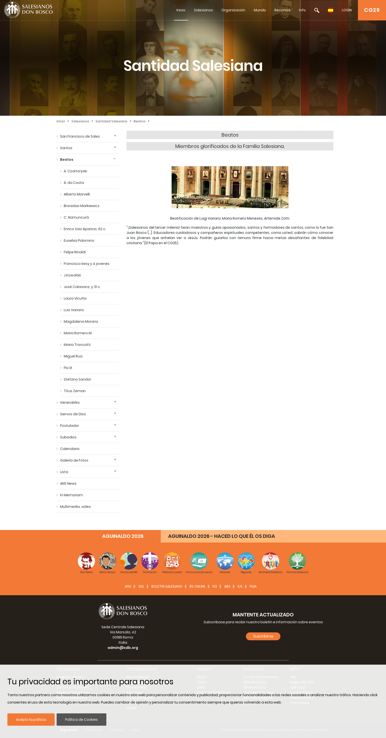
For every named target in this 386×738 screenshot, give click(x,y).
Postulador (69, 425)
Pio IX (68, 367)
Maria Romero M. (78, 333)
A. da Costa (74, 182)
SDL (141, 586)
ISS (214, 586)
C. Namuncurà (76, 217)
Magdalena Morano (81, 321)
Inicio (181, 10)
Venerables (70, 402)
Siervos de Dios (73, 414)
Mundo (260, 10)
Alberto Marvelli (77, 194)
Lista (64, 471)
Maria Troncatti (77, 344)
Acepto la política (31, 719)
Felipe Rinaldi (75, 252)
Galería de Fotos (74, 460)
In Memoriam (71, 495)
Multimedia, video (75, 506)
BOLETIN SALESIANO (166, 586)
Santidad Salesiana (111, 121)
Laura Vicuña (75, 298)
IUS (240, 586)
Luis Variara (74, 309)
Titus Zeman (75, 390)
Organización (233, 10)
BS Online (197, 586)
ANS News (68, 483)
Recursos (282, 10)
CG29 (372, 10)
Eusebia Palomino (79, 240)
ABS (227, 586)
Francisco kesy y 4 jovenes (87, 263)
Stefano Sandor (77, 379)
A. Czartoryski (75, 171)
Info (302, 10)
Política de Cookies (81, 719)
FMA (253, 586)
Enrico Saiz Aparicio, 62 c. (85, 228)
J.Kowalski (72, 275)
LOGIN (347, 10)
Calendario (70, 448)
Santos (66, 147)
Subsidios (68, 437)
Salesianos (203, 10)
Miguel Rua (73, 356)
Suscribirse (263, 636)
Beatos (139, 121)
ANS (128, 586)
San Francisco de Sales (80, 136)
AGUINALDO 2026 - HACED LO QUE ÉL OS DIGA (221, 536)
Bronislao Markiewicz (81, 205)
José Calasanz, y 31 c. (82, 286)
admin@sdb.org (123, 647)
